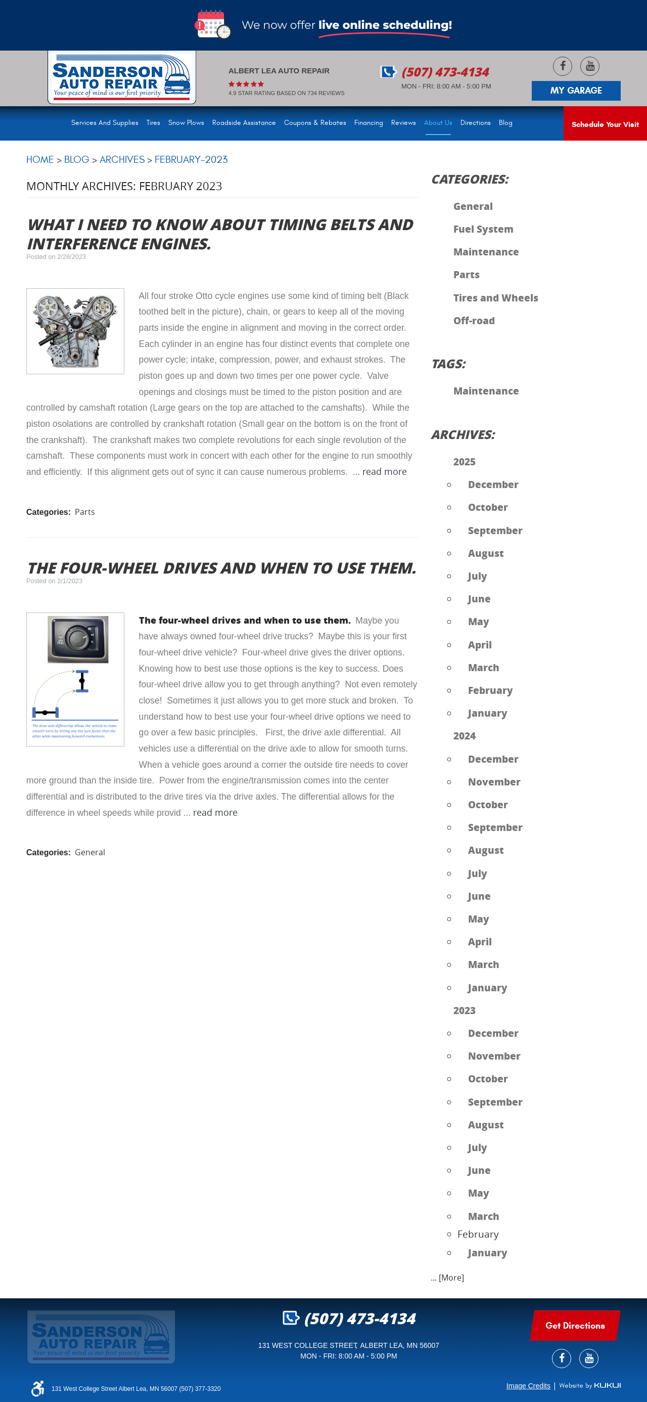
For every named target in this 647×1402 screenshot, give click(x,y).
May (478, 621)
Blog (506, 123)
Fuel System (483, 229)
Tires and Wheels (495, 297)
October (488, 507)
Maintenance (486, 251)
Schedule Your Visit (605, 124)
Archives (122, 159)
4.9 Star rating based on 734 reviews (286, 93)
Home (40, 159)
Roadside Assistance (244, 123)
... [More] (447, 1277)
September (495, 530)
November (494, 781)
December (493, 484)
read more (384, 471)
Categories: (469, 179)
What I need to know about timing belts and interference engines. (219, 233)
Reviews (403, 123)
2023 (464, 1010)
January (487, 713)
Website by (590, 1385)
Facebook (562, 66)
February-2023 (191, 159)
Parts (85, 512)
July (477, 575)
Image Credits (528, 1385)
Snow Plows (186, 123)
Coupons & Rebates (315, 123)
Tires (153, 123)
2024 (464, 735)
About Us (438, 123)
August (486, 553)
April (480, 644)
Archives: (462, 434)
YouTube (589, 66)
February (490, 690)
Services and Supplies (104, 123)
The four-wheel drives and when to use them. (221, 567)
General (90, 852)
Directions (475, 123)
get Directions (575, 1325)
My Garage (576, 90)
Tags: (448, 363)
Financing (368, 123)
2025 (464, 461)
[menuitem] (107, 123)
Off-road (474, 320)
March (483, 667)
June (479, 598)
